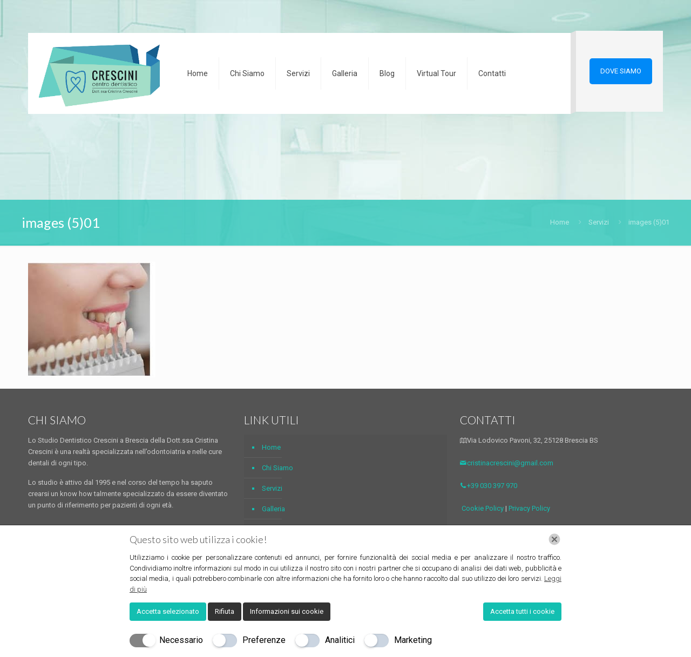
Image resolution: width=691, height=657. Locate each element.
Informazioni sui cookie (286, 611)
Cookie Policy (483, 508)
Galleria (273, 509)
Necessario (181, 640)
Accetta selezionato (168, 611)
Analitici (340, 640)
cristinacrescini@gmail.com (506, 463)
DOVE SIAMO (620, 71)
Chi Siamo (277, 468)
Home (559, 222)
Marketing (413, 640)
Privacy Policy (529, 508)
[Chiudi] (554, 539)
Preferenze (264, 640)
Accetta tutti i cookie (522, 611)
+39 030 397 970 (488, 486)
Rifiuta (224, 611)
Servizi (598, 222)
